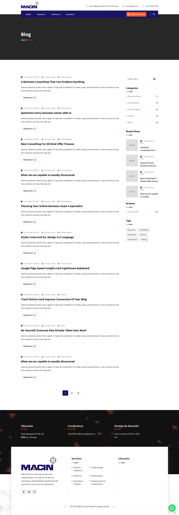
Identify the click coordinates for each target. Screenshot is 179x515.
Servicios (55, 14)
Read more (29, 98)
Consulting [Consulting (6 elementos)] (143, 230)
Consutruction (66, 170)
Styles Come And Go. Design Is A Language (47, 237)
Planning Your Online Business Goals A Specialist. (52, 206)
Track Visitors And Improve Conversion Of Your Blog (54, 299)
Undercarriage (97, 468)
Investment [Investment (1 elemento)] (132, 239)
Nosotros (41, 14)
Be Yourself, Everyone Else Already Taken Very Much (53, 330)
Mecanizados (97, 476)
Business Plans (134, 96)
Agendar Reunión (138, 14)
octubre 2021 (133, 212)
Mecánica (77, 476)
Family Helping (66, 139)
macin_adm (50, 77)
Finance (64, 77)
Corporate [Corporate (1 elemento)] (132, 235)
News (69, 77)
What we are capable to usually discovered (48, 175)
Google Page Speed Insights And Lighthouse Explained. (55, 268)
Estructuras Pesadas (78, 482)
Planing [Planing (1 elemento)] (144, 239)
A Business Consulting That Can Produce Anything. (53, 82)
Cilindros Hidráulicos (78, 469)
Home (28, 14)
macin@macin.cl (132, 6)
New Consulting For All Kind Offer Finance (47, 144)
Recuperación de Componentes (98, 482)
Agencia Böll (104, 507)
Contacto (70, 14)
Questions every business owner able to (46, 113)
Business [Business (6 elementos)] (132, 230)
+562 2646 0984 (152, 6)
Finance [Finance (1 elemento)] (143, 235)
